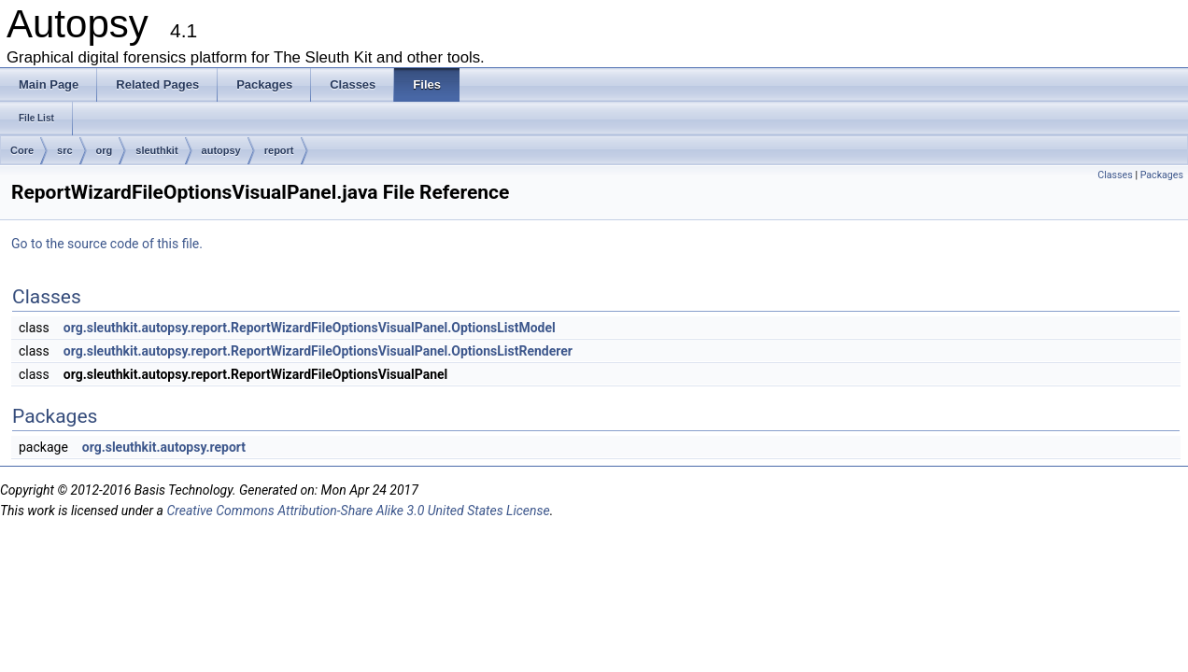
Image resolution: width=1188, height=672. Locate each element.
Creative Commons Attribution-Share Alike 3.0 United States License (357, 510)
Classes (1114, 175)
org (104, 150)
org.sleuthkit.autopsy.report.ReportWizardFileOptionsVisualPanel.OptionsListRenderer (318, 350)
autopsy (221, 150)
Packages (1161, 175)
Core (22, 150)
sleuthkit (156, 150)
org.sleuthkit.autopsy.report (164, 447)
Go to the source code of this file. (107, 243)
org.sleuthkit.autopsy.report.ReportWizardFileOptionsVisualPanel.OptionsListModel (310, 327)
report (279, 150)
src (65, 150)
